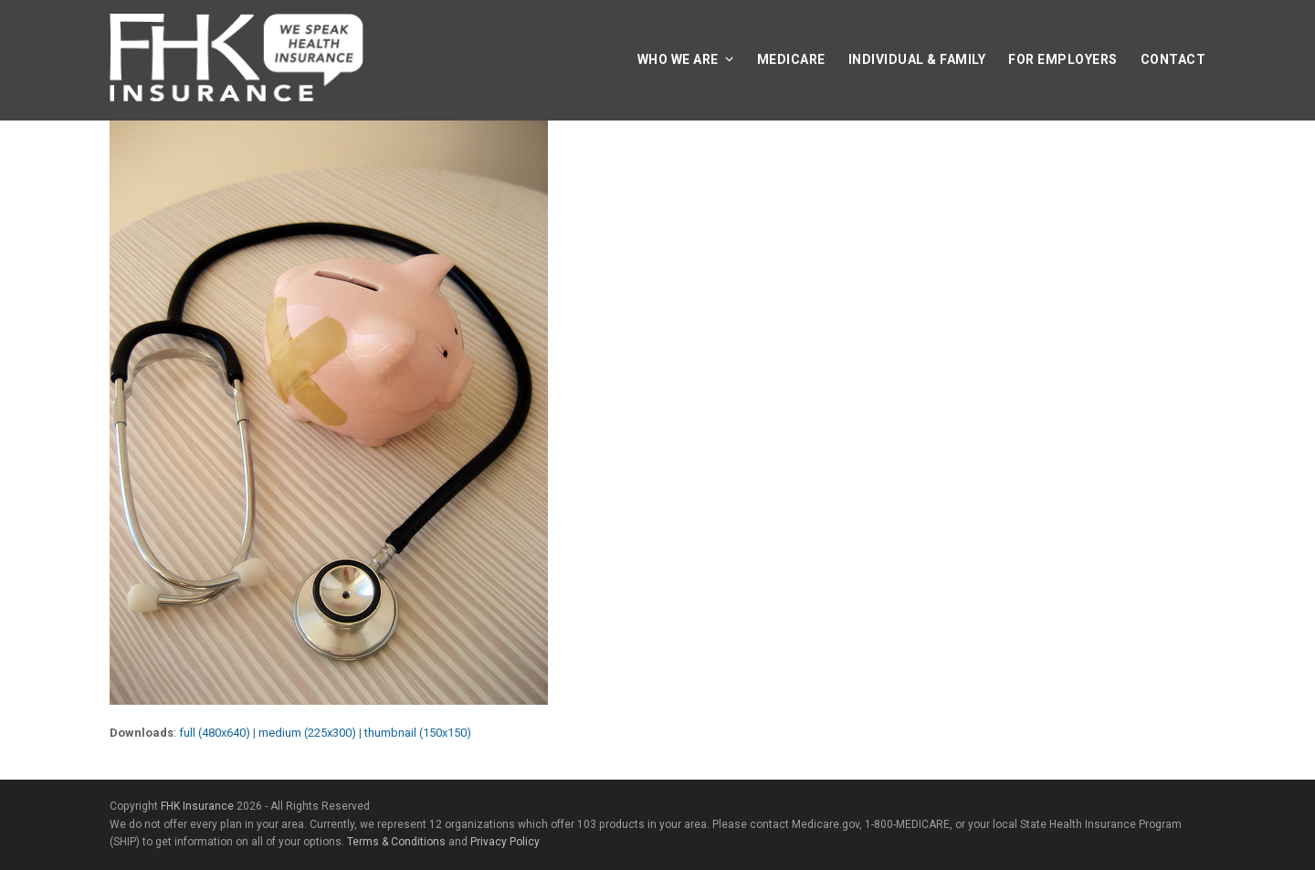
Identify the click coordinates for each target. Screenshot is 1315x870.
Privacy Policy (505, 841)
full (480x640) (214, 732)
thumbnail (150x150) (417, 732)
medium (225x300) (307, 732)
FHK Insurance (197, 806)
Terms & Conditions (396, 841)
